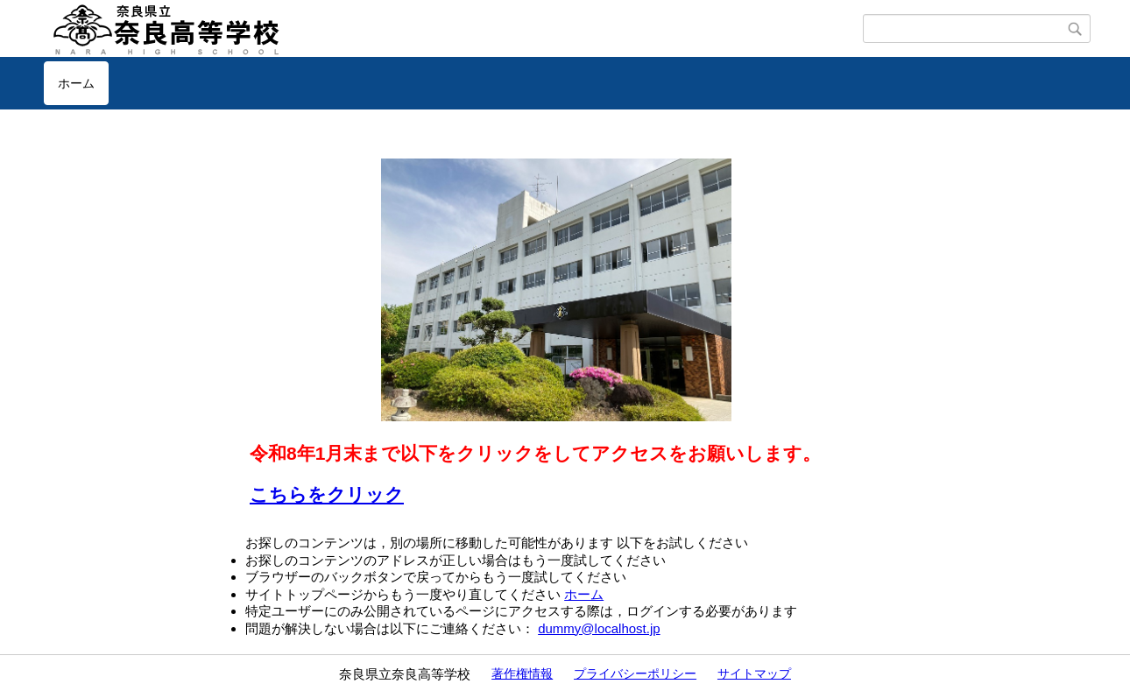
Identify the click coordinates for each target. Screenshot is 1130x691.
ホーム (76, 83)
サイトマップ (754, 673)
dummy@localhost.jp (599, 628)
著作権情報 (522, 673)
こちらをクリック (327, 494)
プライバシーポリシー (635, 673)
